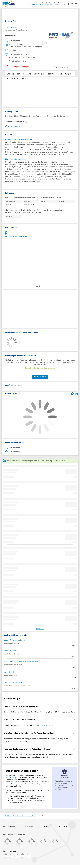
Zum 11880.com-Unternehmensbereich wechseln (43, 5)
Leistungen (39, 73)
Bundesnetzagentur (13, 777)
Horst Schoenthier (11, 651)
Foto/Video (52, 73)
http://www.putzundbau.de (16, 236)
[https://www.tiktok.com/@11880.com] (17, 856)
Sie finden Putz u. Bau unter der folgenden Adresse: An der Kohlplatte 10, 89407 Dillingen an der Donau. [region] (40, 712)
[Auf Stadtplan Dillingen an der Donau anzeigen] (76, 393)
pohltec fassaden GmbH (13, 640)
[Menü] (76, 4)
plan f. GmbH (9, 672)
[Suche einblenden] (66, 4)
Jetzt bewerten (40, 377)
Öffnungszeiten (13, 73)
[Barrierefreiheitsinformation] (73, 4)
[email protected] (48, 725)
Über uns (27, 73)
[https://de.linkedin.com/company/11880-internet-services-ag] (22, 856)
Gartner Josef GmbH (12, 682)
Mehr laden (40, 628)
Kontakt (25, 78)
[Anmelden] (69, 4)
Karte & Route (13, 78)
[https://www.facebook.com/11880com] (5, 856)
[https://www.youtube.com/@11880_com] (28, 856)
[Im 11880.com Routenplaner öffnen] (72, 393)
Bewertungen (65, 73)
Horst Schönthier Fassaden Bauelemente (20, 661)
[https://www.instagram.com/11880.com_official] (11, 856)
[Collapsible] (74, 706)
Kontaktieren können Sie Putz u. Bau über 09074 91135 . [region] (29, 725)
